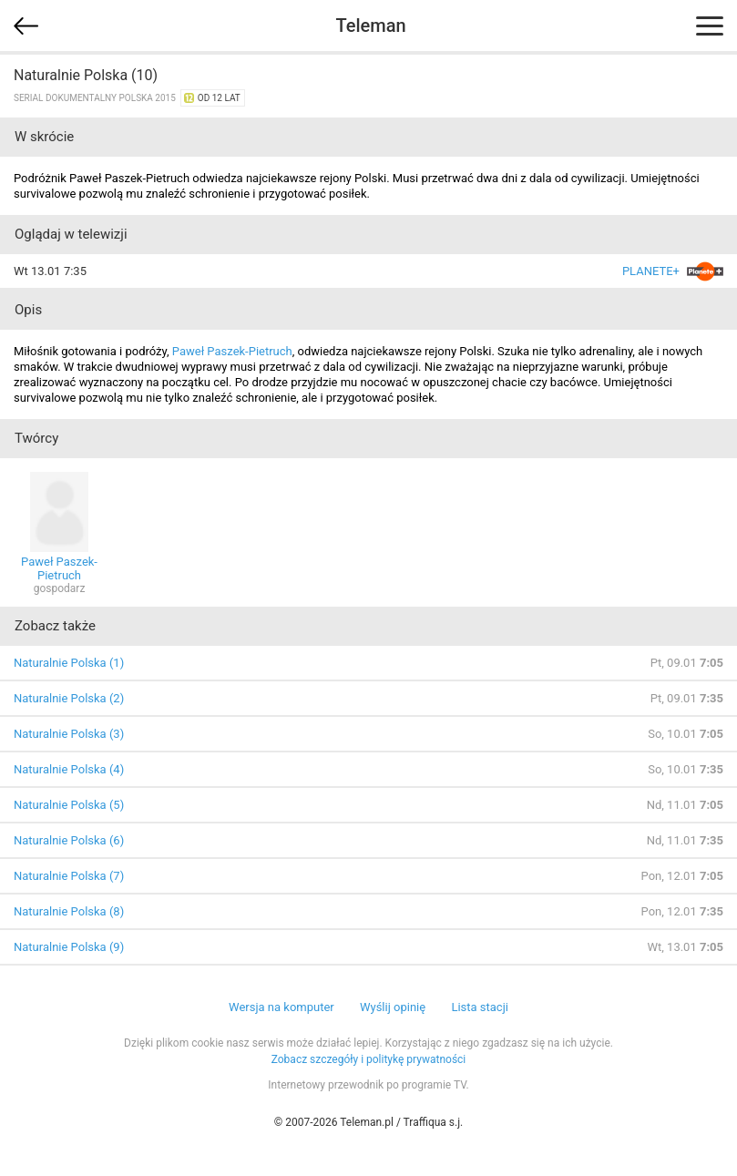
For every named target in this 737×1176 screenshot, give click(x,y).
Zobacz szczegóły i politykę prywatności (368, 1059)
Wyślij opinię (392, 1007)
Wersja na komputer (281, 1007)
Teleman (370, 25)
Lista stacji (479, 1007)
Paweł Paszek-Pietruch (232, 351)
